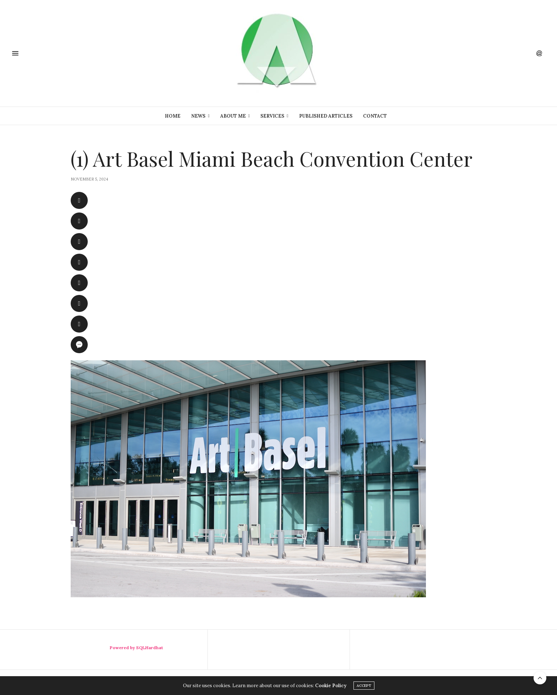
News (198, 116)
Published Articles (325, 116)
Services (272, 116)
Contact (375, 116)
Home (172, 116)
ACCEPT (364, 685)
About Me (233, 116)
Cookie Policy (330, 686)
